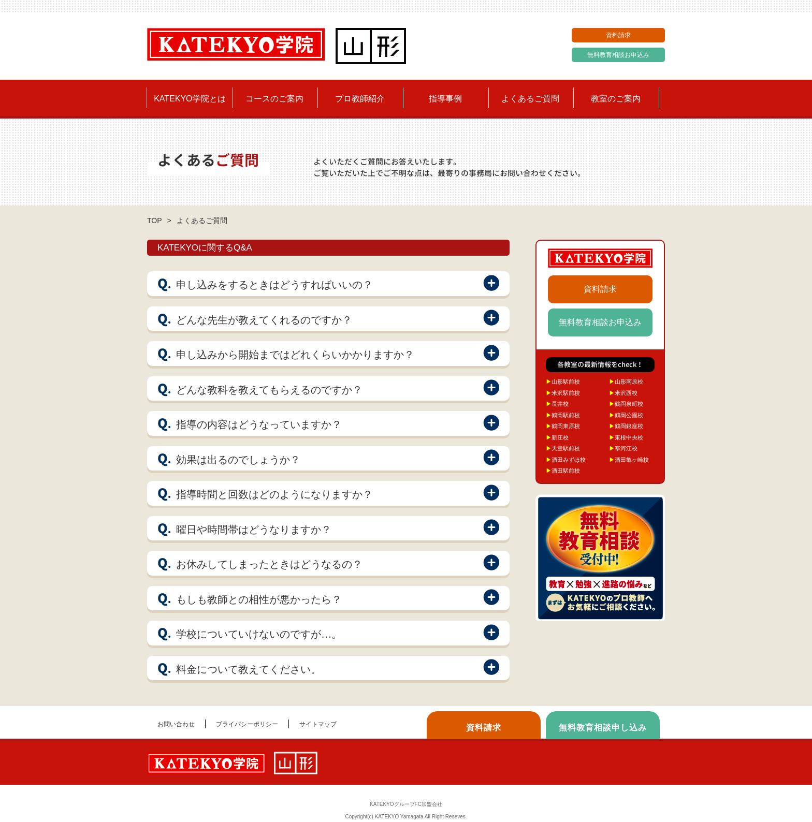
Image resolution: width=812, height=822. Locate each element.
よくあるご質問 (530, 98)
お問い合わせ (176, 724)
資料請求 (618, 35)
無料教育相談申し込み (603, 727)
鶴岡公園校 (626, 415)
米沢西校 (623, 393)
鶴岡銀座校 (626, 426)
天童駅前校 (563, 448)
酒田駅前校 (563, 470)
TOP (154, 220)
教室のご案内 (616, 98)
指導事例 (445, 98)
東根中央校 (626, 437)
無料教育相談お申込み (618, 54)
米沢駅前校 (563, 393)
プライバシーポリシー (247, 724)
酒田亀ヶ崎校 (629, 460)
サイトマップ (318, 724)
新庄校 (557, 437)
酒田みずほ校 (566, 460)
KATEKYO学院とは (189, 98)
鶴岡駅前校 (563, 415)
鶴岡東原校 (563, 426)
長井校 (557, 404)
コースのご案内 (274, 98)
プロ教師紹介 (360, 98)
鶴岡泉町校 (626, 404)
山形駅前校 (563, 381)
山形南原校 (626, 381)
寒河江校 (623, 448)
